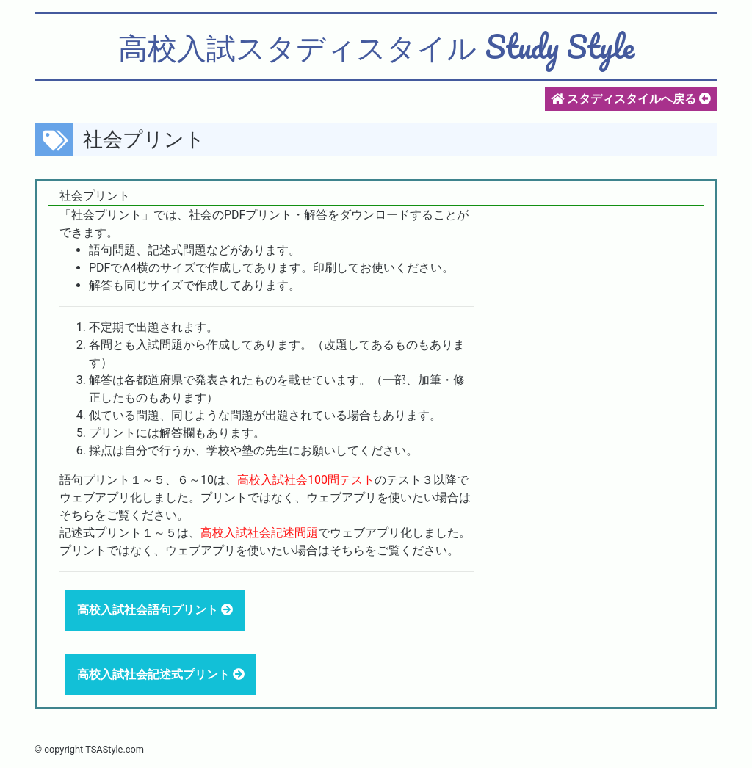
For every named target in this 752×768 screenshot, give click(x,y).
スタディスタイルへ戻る (631, 99)
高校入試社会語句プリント (149, 610)
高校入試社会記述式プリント (155, 674)
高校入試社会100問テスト (306, 480)
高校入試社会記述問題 (259, 533)
